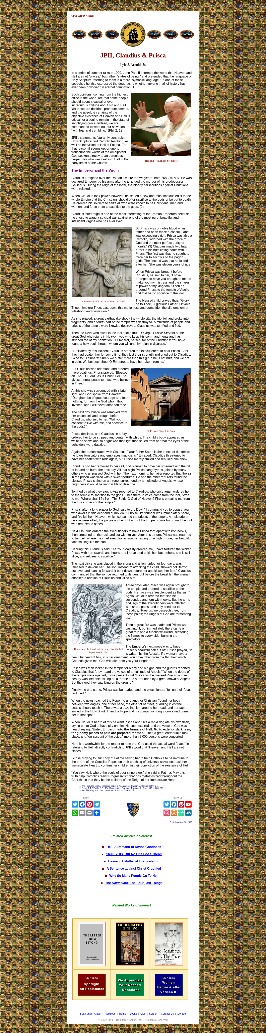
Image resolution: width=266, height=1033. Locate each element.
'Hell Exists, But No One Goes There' (134, 854)
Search (153, 1013)
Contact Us (167, 1013)
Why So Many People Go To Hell (133, 875)
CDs (142, 1013)
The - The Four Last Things (133, 883)
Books (133, 1013)
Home (122, 1013)
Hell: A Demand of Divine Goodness (134, 847)
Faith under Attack (90, 1013)
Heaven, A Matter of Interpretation (133, 861)
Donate (181, 1013)
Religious (110, 1013)
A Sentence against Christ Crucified (134, 868)
